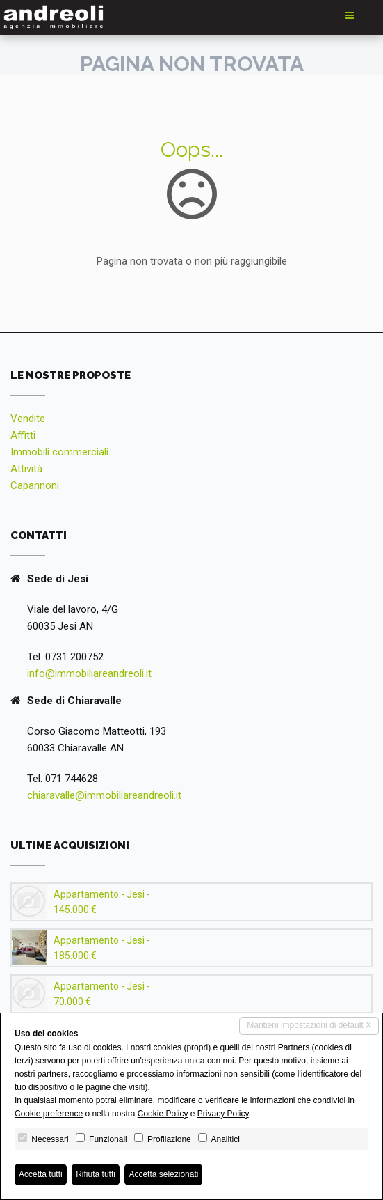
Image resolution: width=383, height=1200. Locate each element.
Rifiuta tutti (95, 1174)
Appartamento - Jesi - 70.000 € (102, 994)
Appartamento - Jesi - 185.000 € (102, 948)
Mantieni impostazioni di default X (309, 1025)
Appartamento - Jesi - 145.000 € (102, 902)
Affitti (22, 435)
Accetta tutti (41, 1174)
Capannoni (34, 485)
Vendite (27, 418)
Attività (26, 468)
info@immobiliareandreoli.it (89, 673)
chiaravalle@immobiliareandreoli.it (104, 795)
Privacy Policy (223, 1114)
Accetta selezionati (163, 1174)
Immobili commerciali (59, 452)
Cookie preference (49, 1114)
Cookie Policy (163, 1114)
